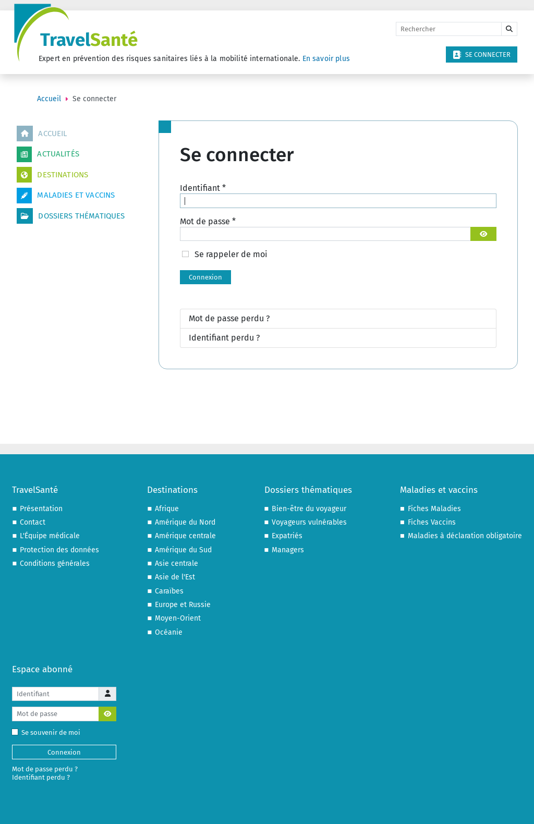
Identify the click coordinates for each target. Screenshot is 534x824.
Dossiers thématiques (71, 216)
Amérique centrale (185, 535)
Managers (288, 550)
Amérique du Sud (183, 550)
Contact (32, 522)
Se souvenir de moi (48, 732)
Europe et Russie (183, 604)
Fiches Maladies (434, 508)
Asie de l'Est (175, 577)
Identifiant (203, 188)
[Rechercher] (449, 29)
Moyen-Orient (178, 618)
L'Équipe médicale (50, 535)
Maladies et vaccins (66, 195)
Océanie (169, 632)
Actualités (48, 154)
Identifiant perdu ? (224, 338)
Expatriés (287, 535)
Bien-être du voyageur (309, 508)
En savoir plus (326, 58)
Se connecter (482, 55)
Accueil (42, 133)
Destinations (52, 175)
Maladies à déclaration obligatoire (465, 535)
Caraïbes (169, 591)
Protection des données (59, 550)
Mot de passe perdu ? (229, 318)
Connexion (205, 277)
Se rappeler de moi (231, 254)
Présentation (41, 508)
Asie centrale (176, 563)
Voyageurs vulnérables (309, 522)
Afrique (167, 508)
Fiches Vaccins (432, 522)
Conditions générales (55, 563)
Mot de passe (208, 221)
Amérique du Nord (185, 522)
